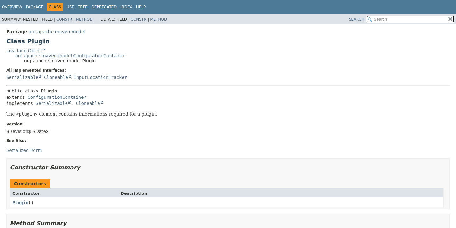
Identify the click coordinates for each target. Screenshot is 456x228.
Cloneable (56, 77)
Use (70, 7)
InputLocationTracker (100, 77)
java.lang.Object (24, 50)
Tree (83, 7)
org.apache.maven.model (56, 31)
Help (141, 7)
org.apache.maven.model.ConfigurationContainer (70, 55)
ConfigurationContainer (57, 97)
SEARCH (356, 19)
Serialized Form (24, 150)
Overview (12, 7)
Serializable (22, 77)
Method (84, 19)
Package (34, 7)
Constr (64, 19)
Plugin (20, 202)
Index (126, 7)
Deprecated (104, 7)
